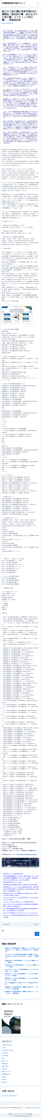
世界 (3, 1058)
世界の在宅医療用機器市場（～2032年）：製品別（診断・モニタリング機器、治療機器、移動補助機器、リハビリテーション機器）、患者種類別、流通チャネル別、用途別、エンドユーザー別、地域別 (21, 877)
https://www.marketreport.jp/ (9, 1095)
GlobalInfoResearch (7, 1045)
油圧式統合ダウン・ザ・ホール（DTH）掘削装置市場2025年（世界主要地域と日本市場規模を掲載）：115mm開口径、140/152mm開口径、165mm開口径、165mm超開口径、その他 (21, 888)
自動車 (3, 1077)
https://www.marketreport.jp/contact (27, 854)
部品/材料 (4, 1082)
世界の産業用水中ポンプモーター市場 (12, 882)
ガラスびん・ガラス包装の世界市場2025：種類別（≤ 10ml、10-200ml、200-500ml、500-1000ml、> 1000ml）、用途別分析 (22, 956)
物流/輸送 (4, 1069)
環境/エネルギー (6, 1071)
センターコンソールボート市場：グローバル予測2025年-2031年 (18, 901)
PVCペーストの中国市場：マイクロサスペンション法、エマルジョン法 (20, 912)
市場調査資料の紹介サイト (13, 3)
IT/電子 (4, 1047)
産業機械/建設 (6, 1074)
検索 (3, 930)
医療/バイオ (5, 1061)
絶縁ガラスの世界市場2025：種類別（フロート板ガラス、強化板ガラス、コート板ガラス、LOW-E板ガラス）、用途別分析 (22, 949)
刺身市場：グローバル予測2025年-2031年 (13, 873)
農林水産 (4, 1079)
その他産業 (5, 1055)
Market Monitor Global (8, 1050)
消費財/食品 (5, 1066)
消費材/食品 (5, 1063)
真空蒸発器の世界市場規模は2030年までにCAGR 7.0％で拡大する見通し (20, 884)
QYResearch (5, 1053)
